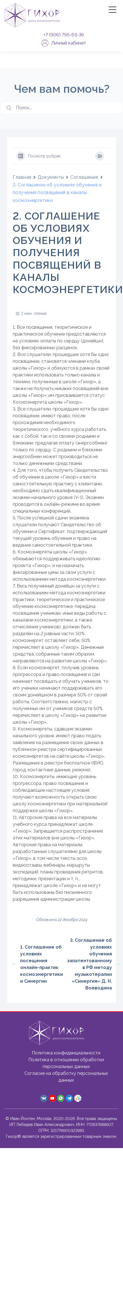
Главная (22, 177)
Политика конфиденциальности (66, 1053)
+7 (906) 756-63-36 (64, 35)
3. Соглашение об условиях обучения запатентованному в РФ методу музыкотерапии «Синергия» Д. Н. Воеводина (91, 964)
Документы (51, 177)
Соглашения (84, 177)
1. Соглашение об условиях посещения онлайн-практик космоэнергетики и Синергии (37, 964)
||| (113, 10)
